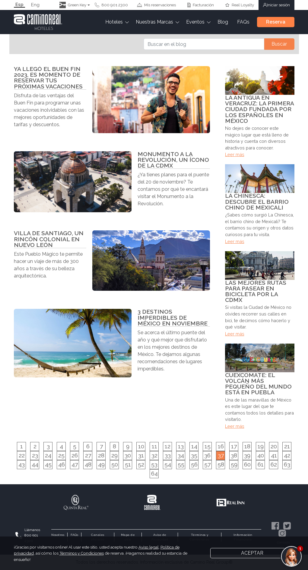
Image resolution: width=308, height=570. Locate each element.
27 (88, 455)
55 (181, 464)
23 (35, 455)
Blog (223, 22)
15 (208, 446)
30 (128, 455)
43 (21, 464)
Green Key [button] (72, 5)
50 (114, 464)
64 (154, 473)
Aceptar (252, 553)
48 (88, 464)
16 (221, 446)
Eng (35, 5)
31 (141, 455)
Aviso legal (148, 547)
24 (48, 455)
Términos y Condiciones (81, 553)
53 (154, 464)
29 (114, 455)
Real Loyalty (239, 4)
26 (74, 455)
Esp (19, 4)
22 (22, 455)
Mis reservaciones (156, 4)
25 (61, 455)
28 (101, 455)
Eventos (195, 22)
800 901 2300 (111, 4)
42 (287, 455)
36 (207, 455)
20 (274, 446)
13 (181, 446)
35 (194, 455)
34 (181, 455)
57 (207, 464)
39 (247, 455)
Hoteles (114, 22)
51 (128, 464)
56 (194, 464)
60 (247, 464)
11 (154, 446)
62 (274, 464)
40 (260, 455)
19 (261, 446)
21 (287, 446)
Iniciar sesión (276, 4)
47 (74, 464)
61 (261, 464)
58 (221, 464)
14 (194, 446)
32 (154, 455)
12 (167, 446)
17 (234, 446)
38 (234, 455)
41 (274, 455)
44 (35, 464)
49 (101, 464)
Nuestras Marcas (154, 22)
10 (141, 446)
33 (168, 455)
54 (167, 464)
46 (61, 464)
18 (247, 446)
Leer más (234, 154)
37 (221, 455)
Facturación (200, 4)
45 (48, 464)
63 (287, 464)
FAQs (243, 22)
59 (234, 464)
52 (141, 464)
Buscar (279, 44)
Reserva (275, 22)
